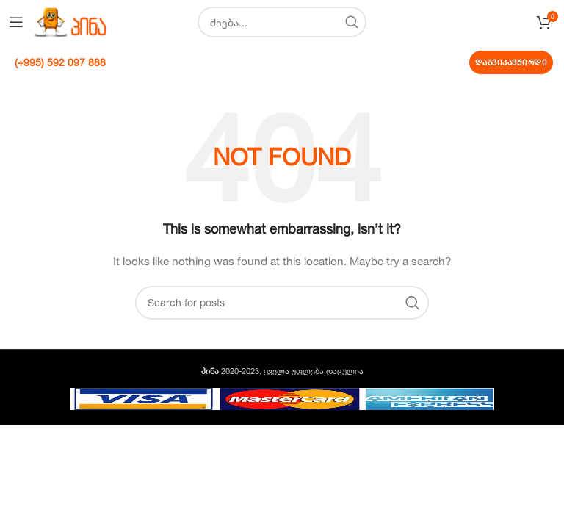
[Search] (282, 22)
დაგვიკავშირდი (511, 62)
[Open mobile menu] (16, 22)
